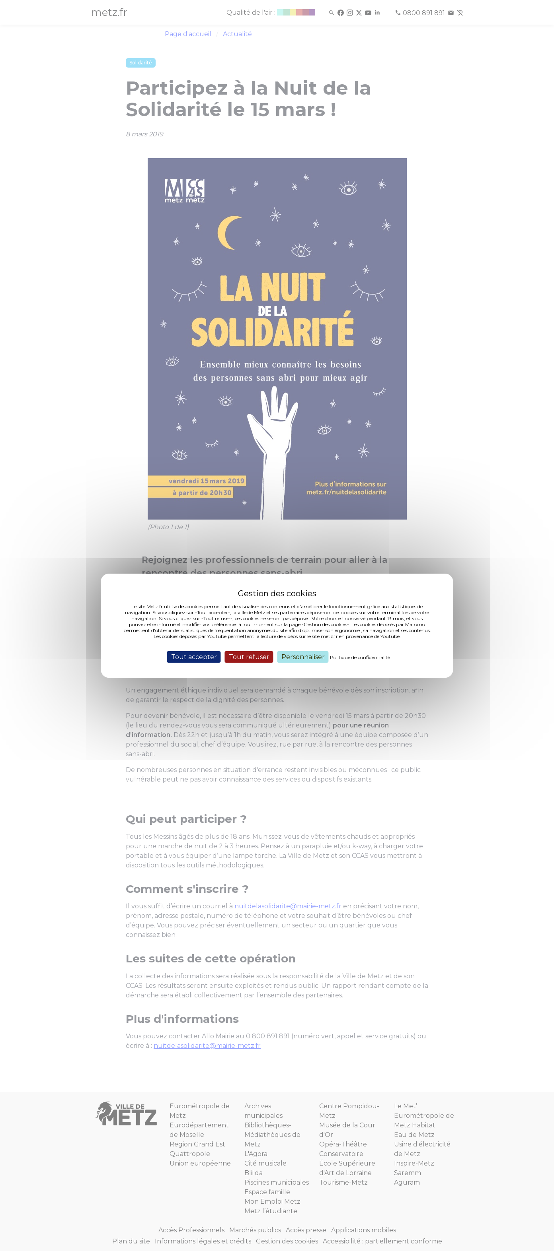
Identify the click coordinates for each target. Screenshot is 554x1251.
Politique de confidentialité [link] (360, 657)
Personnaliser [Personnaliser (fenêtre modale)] (303, 656)
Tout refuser (249, 656)
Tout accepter (194, 656)
